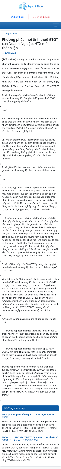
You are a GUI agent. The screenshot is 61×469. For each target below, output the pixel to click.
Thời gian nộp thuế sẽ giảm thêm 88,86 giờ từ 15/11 (28, 416)
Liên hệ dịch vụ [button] (41, 16)
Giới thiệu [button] (17, 16)
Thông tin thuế (10, 33)
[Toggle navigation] (55, 25)
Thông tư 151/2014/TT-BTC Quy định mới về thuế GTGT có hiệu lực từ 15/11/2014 (30, 439)
